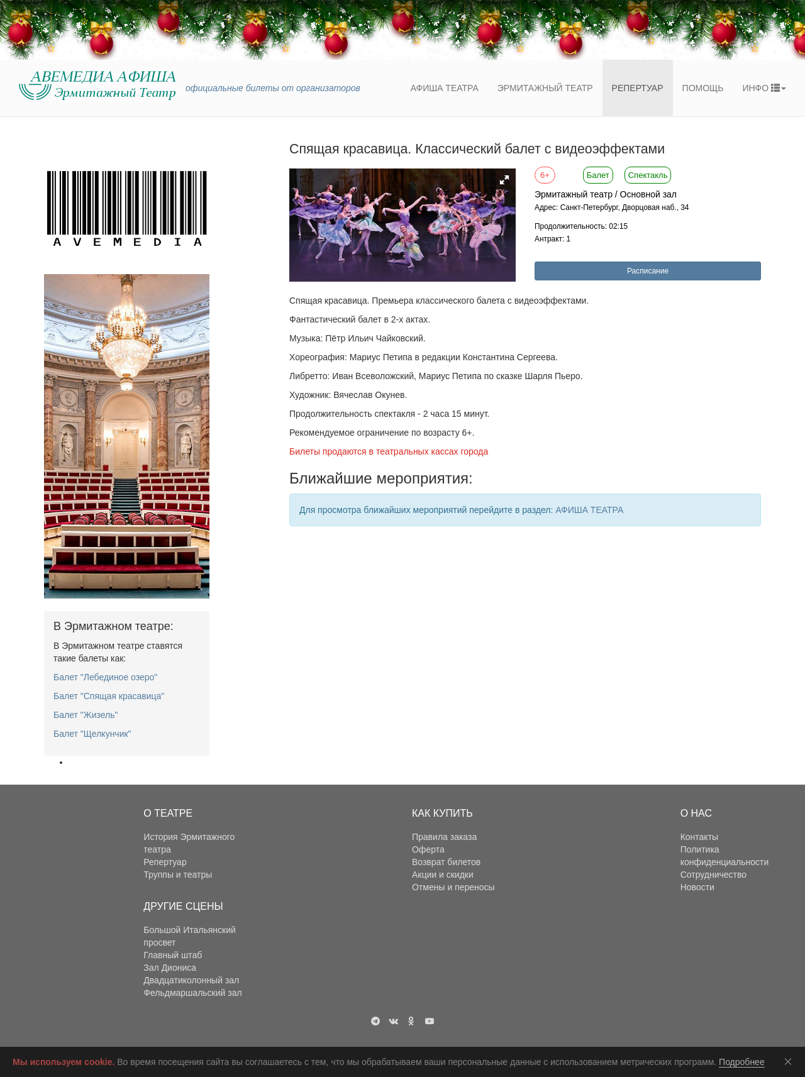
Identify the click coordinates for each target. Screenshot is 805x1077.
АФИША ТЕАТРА (589, 510)
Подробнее (742, 1062)
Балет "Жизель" (85, 715)
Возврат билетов (446, 862)
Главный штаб (172, 955)
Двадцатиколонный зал (191, 980)
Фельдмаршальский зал (192, 993)
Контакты (699, 837)
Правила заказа (444, 837)
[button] (504, 180)
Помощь (703, 88)
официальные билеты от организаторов (273, 88)
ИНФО (764, 88)
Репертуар (637, 88)
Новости (697, 887)
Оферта (428, 849)
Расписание (648, 271)
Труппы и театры (177, 875)
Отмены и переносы (453, 887)
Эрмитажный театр (545, 88)
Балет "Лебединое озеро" (105, 677)
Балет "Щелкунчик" (92, 734)
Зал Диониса (169, 968)
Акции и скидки (443, 875)
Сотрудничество (713, 875)
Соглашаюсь (790, 1061)
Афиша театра (445, 88)
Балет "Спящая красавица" (108, 696)
